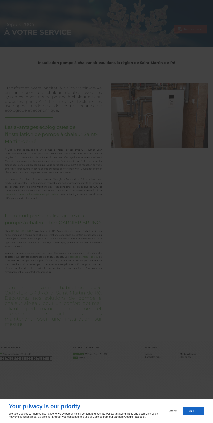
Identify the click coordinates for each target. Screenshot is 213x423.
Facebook (139, 416)
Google (128, 416)
